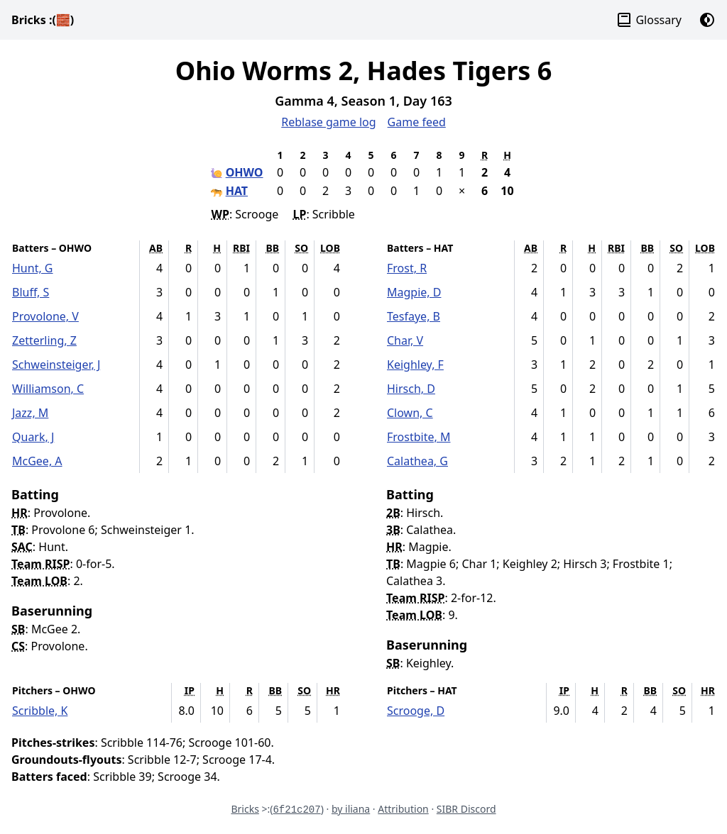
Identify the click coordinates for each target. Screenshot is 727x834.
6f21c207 (296, 810)
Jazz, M (30, 413)
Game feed (417, 122)
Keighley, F (415, 364)
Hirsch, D (411, 388)
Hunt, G (32, 268)
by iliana (351, 809)
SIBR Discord (466, 809)
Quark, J (33, 437)
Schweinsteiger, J (56, 364)
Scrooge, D (415, 710)
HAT (237, 191)
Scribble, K (39, 710)
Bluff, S (30, 292)
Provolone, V (45, 316)
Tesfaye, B (413, 316)
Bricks (42, 20)
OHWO (244, 172)
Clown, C (410, 413)
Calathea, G (417, 461)
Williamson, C (48, 388)
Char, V (405, 340)
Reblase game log (328, 122)
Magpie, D (414, 292)
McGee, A (37, 461)
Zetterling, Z (44, 340)
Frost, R (407, 268)
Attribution (403, 809)
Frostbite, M (418, 437)
